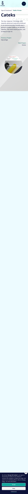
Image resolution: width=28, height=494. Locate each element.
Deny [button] (13, 488)
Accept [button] (14, 484)
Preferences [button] (14, 491)
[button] (25, 472)
